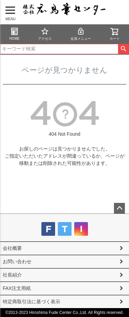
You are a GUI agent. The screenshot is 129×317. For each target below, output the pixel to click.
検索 (123, 49)
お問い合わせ (17, 261)
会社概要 (12, 248)
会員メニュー (80, 33)
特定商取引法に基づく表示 (31, 301)
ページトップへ (119, 208)
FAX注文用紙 (17, 288)
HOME (14, 33)
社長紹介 (12, 275)
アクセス (45, 33)
